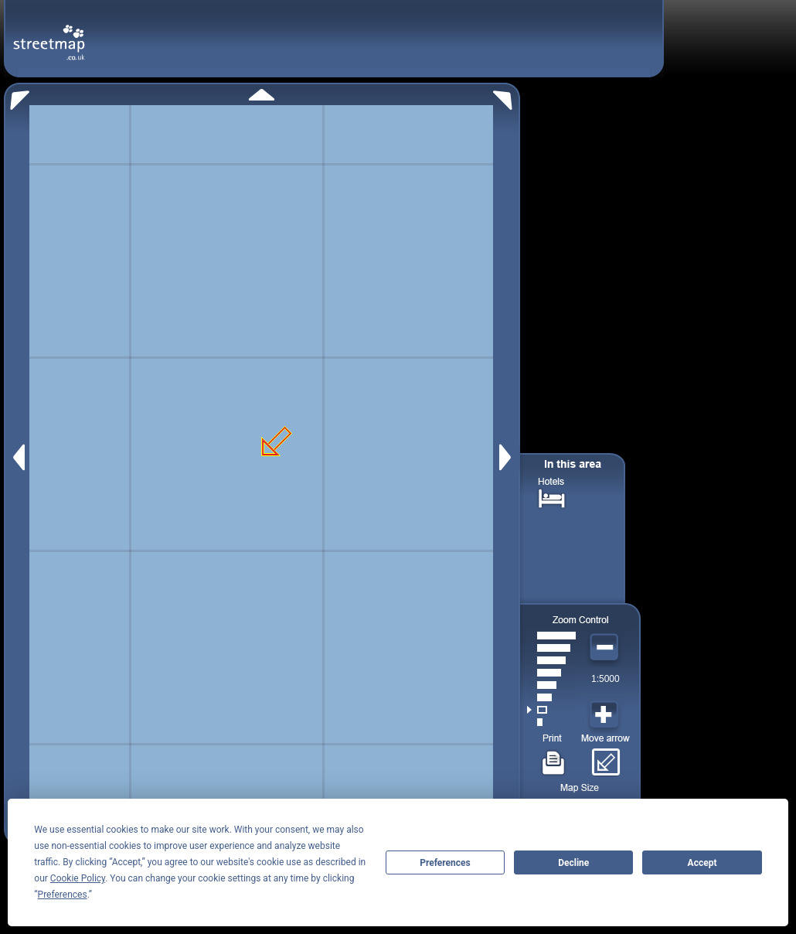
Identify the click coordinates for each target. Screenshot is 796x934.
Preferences (445, 862)
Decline (573, 862)
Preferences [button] (62, 894)
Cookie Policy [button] (77, 878)
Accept (702, 862)
